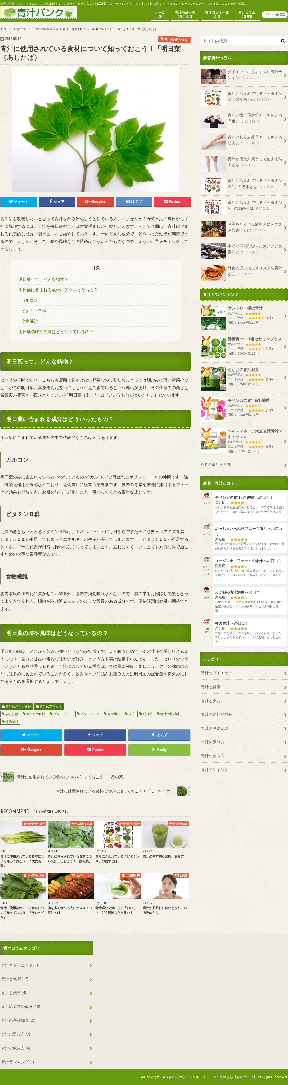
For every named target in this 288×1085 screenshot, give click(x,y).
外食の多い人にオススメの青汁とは (242, 273)
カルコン (29, 300)
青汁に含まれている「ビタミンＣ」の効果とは (242, 98)
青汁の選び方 (212, 742)
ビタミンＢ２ (89, 714)
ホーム (160, 14)
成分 (131, 714)
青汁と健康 (211, 686)
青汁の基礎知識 (51, 707)
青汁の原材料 (169, 714)
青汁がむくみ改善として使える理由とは (242, 142)
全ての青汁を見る (215, 464)
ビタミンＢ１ (63, 714)
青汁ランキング (214, 769)
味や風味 (114, 714)
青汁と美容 (211, 700)
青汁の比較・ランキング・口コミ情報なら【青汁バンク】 (213, 1077)
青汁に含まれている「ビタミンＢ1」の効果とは (242, 185)
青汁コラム (246, 14)
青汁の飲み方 (212, 755)
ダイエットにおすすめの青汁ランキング (242, 76)
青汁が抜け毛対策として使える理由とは (242, 120)
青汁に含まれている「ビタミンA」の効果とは (242, 207)
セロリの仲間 (35, 714)
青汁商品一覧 (185, 14)
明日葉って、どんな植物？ (43, 279)
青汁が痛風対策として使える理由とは (242, 164)
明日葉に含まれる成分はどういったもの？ (58, 289)
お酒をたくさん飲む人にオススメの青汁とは (242, 229)
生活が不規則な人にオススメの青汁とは (242, 251)
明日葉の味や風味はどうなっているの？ (56, 331)
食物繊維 (29, 321)
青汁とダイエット (216, 672)
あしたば (12, 714)
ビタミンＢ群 (33, 310)
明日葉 (147, 714)
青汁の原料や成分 (18, 707)
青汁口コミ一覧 (217, 14)
